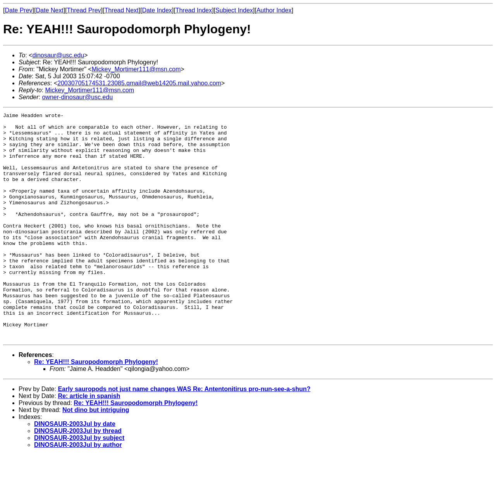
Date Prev (18, 10)
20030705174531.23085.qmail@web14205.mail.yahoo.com (139, 83)
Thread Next (121, 10)
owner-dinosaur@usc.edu (77, 97)
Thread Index (194, 10)
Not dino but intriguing (95, 455)
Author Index (274, 10)
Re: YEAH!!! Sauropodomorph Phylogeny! (96, 407)
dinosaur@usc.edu (58, 55)
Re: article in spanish (89, 441)
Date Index (157, 10)
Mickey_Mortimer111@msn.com (136, 69)
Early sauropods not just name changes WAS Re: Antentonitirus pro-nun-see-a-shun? (184, 434)
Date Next (49, 10)
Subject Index (234, 10)
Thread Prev (84, 10)
